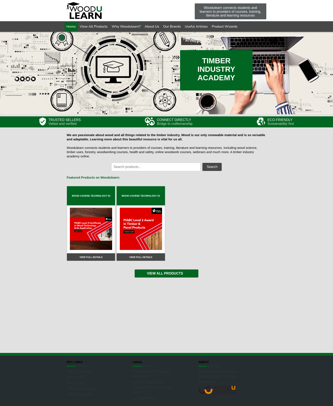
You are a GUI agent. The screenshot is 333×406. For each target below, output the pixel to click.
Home (71, 26)
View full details (90, 257)
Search (212, 167)
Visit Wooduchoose (79, 394)
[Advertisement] (166, 314)
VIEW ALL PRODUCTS (165, 273)
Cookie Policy (76, 377)
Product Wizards (224, 26)
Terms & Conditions (79, 371)
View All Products (94, 26)
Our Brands (172, 26)
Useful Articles (196, 26)
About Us (152, 26)
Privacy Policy (76, 383)
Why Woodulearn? (126, 26)
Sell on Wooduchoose (81, 388)
